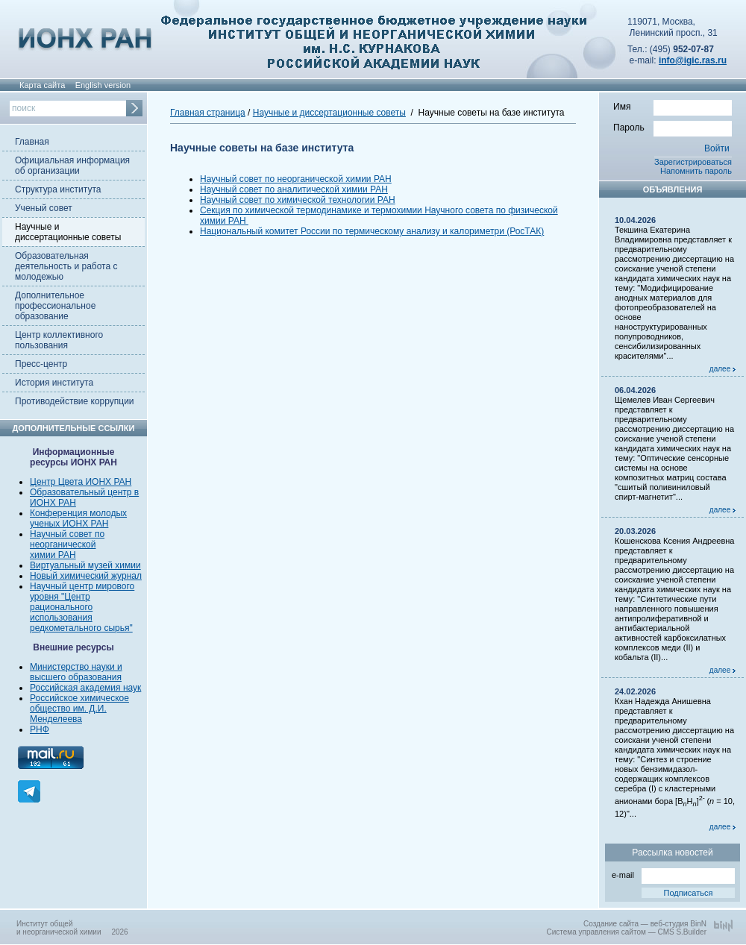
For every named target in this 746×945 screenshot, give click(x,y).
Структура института (58, 189)
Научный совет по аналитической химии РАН (294, 189)
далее (722, 369)
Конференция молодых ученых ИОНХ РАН (78, 518)
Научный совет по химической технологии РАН (297, 200)
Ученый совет (43, 208)
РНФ (39, 729)
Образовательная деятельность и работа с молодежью (66, 266)
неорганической (62, 544)
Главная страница (207, 112)
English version (103, 85)
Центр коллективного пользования (59, 340)
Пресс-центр (41, 364)
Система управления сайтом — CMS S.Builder (626, 932)
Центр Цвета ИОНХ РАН (80, 482)
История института (54, 382)
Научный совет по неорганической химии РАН (296, 179)
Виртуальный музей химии (85, 565)
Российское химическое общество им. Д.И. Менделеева (79, 708)
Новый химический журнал (86, 576)
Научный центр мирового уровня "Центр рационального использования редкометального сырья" (82, 607)
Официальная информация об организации (72, 165)
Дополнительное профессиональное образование (55, 305)
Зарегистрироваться (693, 161)
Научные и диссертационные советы (68, 232)
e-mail (673, 873)
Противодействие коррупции (74, 401)
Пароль (672, 127)
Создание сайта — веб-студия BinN (644, 924)
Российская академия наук (85, 687)
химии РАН (53, 555)
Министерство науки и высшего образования (76, 672)
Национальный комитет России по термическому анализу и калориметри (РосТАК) (372, 231)
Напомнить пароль (696, 170)
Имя (672, 106)
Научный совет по (67, 534)
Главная (32, 141)
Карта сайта (42, 85)
